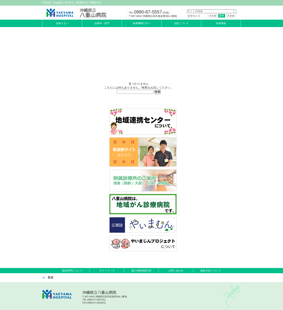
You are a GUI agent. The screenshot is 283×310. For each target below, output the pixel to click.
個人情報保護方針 (141, 270)
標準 (221, 15)
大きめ (231, 15)
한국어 (69, 2)
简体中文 (82, 2)
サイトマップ (107, 270)
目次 (50, 277)
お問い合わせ (176, 270)
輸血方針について (211, 270)
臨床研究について (72, 270)
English (58, 2)
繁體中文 (96, 2)
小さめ (212, 15)
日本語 (46, 2)
